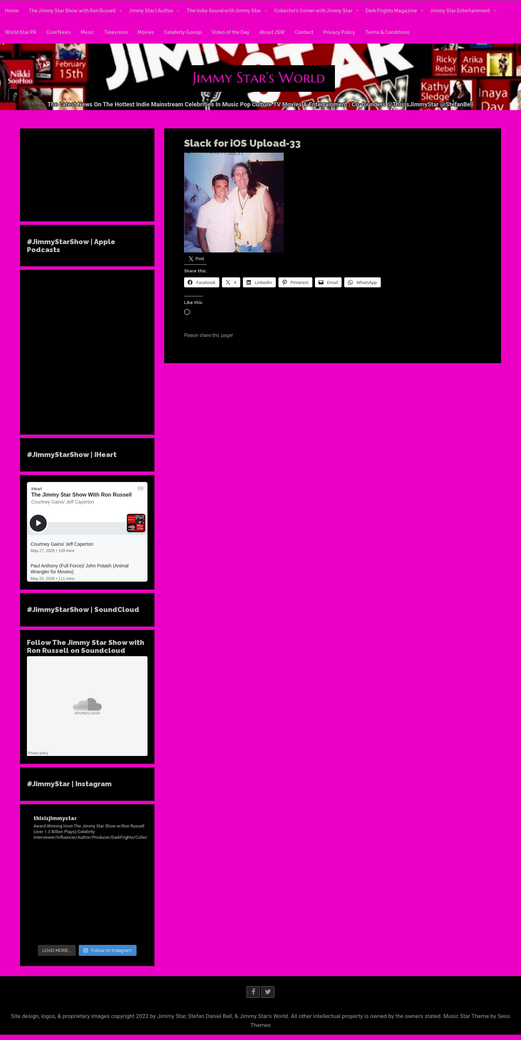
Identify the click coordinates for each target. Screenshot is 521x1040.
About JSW (272, 32)
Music (87, 32)
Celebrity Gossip (183, 32)
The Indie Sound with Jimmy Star (223, 10)
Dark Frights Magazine (391, 10)
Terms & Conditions (387, 32)
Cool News (58, 32)
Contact (304, 32)
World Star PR (20, 32)
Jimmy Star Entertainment (460, 10)
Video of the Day (231, 32)
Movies (146, 32)
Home (12, 10)
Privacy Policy (339, 32)
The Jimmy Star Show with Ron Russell (72, 10)
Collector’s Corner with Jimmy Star (313, 10)
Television (116, 32)
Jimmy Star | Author (151, 10)
